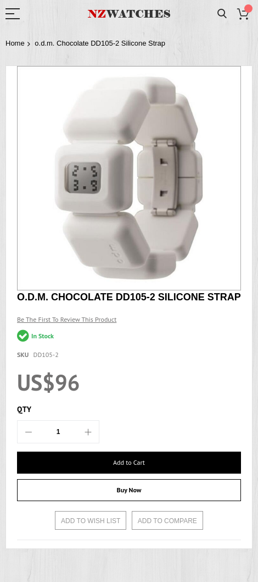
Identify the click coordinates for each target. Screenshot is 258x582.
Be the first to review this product (66, 319)
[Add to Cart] (129, 463)
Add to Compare (167, 521)
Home (15, 43)
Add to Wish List (90, 521)
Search (222, 14)
